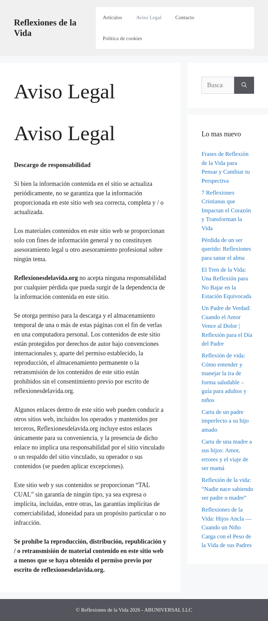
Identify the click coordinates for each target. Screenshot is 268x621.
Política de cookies (122, 38)
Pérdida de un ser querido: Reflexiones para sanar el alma (226, 249)
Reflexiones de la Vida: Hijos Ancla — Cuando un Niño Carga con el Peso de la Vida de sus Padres (226, 527)
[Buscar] (244, 85)
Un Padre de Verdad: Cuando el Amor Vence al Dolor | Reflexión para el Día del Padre (226, 326)
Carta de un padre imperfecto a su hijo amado (225, 421)
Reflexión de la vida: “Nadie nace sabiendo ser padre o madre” (227, 489)
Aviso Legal (148, 17)
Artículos (112, 17)
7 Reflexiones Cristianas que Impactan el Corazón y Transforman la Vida (226, 210)
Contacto (184, 17)
